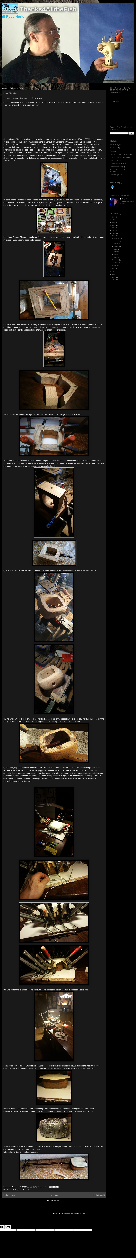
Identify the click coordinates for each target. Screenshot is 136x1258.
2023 (114, 225)
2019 (114, 236)
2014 (114, 280)
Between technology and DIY (119, 157)
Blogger (84, 1213)
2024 (114, 222)
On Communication (116, 167)
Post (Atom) (57, 1200)
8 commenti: (42, 1187)
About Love (113, 148)
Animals (112, 151)
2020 (114, 233)
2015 (114, 277)
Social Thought (114, 175)
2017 (114, 272)
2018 (114, 269)
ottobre (116, 243)
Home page (54, 1195)
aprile (116, 257)
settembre (117, 246)
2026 (114, 217)
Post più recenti (9, 1195)
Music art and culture (24, 1190)
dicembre (117, 238)
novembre (117, 241)
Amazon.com (9, 161)
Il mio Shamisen (10, 93)
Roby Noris (125, 199)
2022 (114, 228)
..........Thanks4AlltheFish (39, 9)
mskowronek (69, 1213)
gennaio (116, 265)
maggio (116, 254)
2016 (114, 274)
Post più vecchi (99, 1195)
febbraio (116, 260)
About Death (114, 145)
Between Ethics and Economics (119, 154)
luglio (115, 249)
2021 (114, 230)
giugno (116, 252)
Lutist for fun (13, 1190)
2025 (114, 220)
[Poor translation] (7, 1227)
